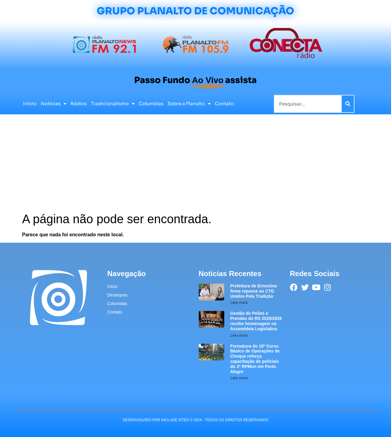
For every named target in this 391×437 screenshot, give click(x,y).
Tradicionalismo (112, 104)
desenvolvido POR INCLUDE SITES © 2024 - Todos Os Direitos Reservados (195, 420)
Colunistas (151, 103)
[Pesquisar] (348, 103)
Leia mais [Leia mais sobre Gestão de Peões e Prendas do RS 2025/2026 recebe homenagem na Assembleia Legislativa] (239, 335)
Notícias (53, 104)
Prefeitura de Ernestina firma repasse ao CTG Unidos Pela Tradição (253, 291)
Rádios (79, 103)
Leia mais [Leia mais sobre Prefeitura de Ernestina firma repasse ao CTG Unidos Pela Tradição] (239, 302)
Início (30, 103)
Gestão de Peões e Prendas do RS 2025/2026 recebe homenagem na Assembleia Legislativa (256, 321)
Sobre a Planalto (189, 104)
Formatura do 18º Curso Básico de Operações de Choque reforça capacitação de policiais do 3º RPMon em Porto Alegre (255, 359)
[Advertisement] (195, 166)
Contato (224, 103)
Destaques (117, 295)
